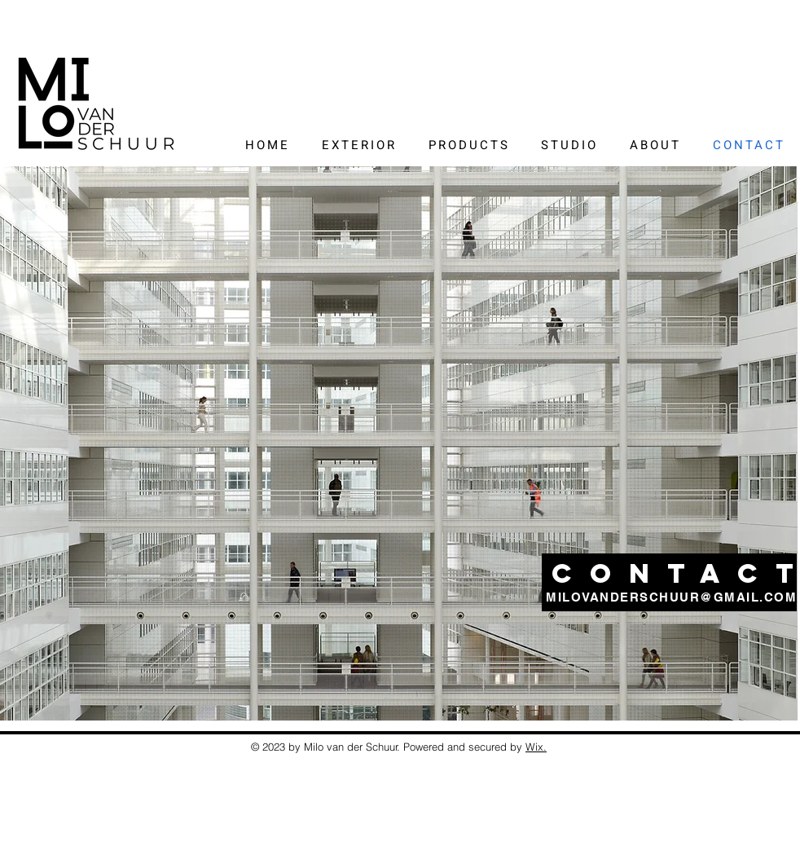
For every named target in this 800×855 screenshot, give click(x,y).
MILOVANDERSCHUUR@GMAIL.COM (671, 597)
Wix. (536, 746)
